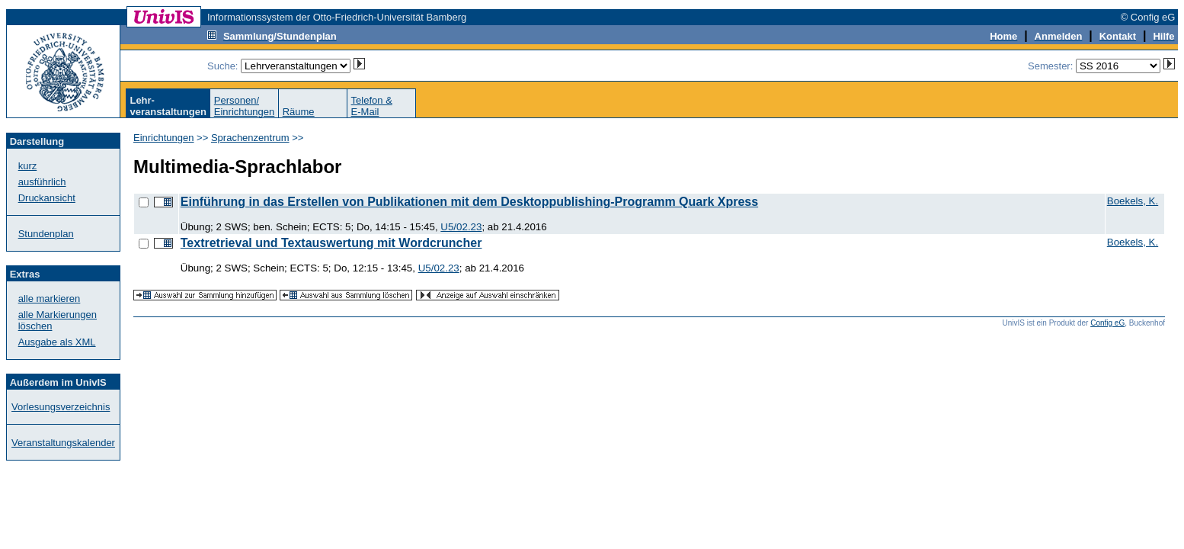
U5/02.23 (461, 227)
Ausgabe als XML (57, 342)
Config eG (1107, 323)
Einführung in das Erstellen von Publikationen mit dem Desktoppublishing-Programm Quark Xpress (469, 201)
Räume (299, 111)
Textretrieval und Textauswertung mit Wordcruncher (331, 242)
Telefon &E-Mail (371, 106)
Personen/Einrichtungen (244, 106)
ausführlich (42, 182)
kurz (27, 166)
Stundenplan (46, 233)
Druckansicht (46, 198)
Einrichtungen (163, 137)
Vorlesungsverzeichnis (60, 407)
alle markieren (49, 298)
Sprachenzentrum (250, 137)
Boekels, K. (1132, 201)
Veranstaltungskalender (63, 442)
